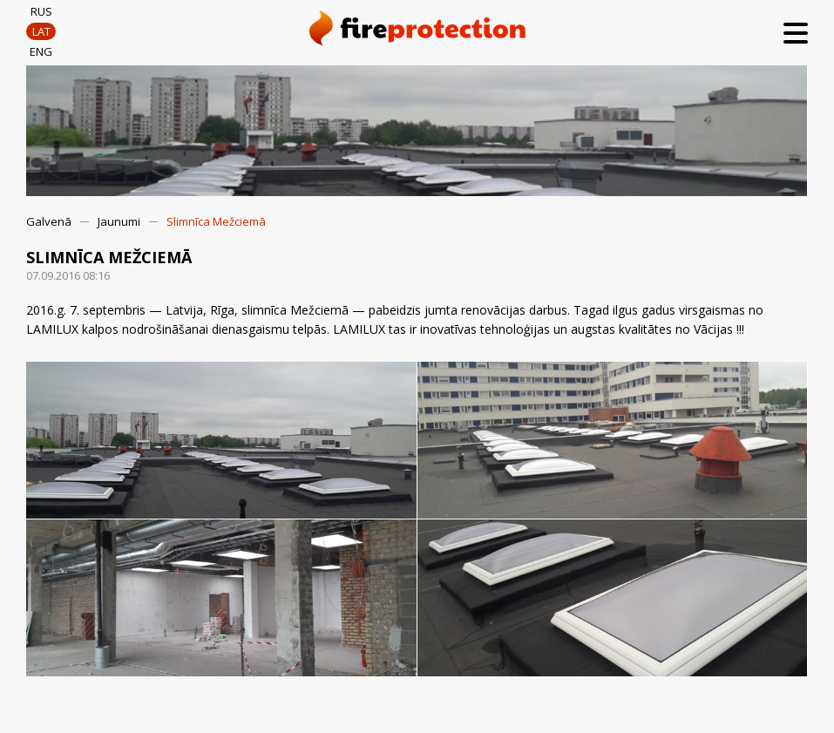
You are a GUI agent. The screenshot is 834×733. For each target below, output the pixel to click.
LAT (41, 31)
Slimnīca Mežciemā (216, 221)
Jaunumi (119, 221)
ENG (41, 51)
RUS (41, 11)
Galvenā (48, 221)
